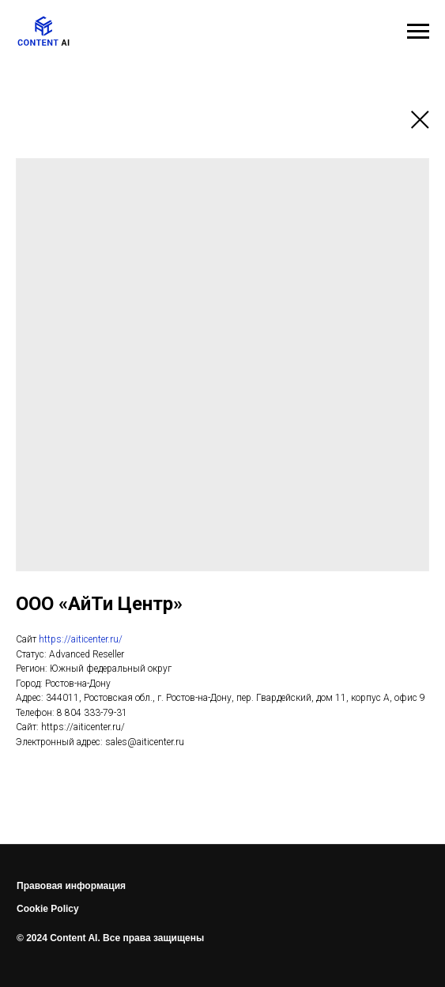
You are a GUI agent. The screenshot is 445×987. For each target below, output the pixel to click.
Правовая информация (71, 885)
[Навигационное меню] (418, 32)
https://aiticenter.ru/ (81, 639)
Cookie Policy (48, 908)
